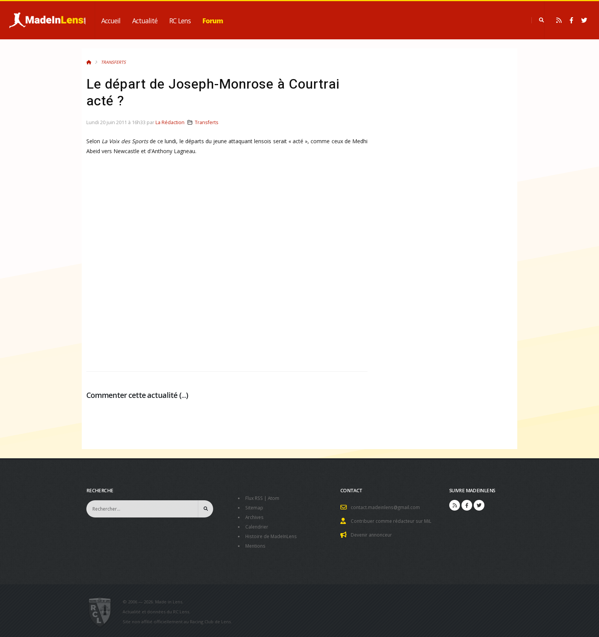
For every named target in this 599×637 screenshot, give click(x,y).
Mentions (256, 543)
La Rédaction (170, 122)
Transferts (113, 62)
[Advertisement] (226, 269)
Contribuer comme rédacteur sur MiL (393, 520)
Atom (276, 498)
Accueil (110, 20)
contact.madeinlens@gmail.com (387, 507)
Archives (255, 516)
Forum (212, 20)
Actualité (144, 20)
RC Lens (180, 20)
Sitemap (254, 507)
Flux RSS (255, 498)
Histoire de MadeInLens (272, 534)
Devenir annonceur (373, 533)
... (183, 395)
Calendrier (257, 525)
